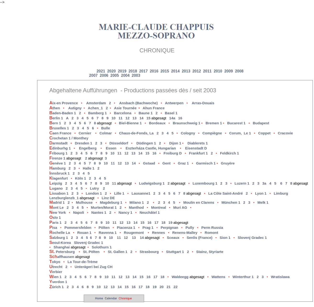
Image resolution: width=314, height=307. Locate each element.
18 (163, 222)
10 (114, 118)
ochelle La (59, 232)
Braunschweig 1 (186, 123)
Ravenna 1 (108, 232)
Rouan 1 (84, 232)
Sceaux (173, 238)
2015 (165, 71)
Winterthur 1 (243, 277)
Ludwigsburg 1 (152, 183)
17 (156, 222)
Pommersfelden (77, 227)
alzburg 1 (58, 238)
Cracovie (285, 133)
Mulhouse (84, 202)
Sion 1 (225, 238)
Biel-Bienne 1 (130, 123)
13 (135, 118)
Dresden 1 (83, 143)
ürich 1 (56, 287)
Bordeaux (157, 123)
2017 (144, 71)
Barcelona (122, 113)
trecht (55, 267)
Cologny (188, 133)
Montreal (158, 207)
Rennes (158, 232)
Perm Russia (212, 227)
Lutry (94, 188)
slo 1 (55, 217)
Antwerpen (174, 103)
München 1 (230, 202)
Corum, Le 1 (240, 133)
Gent (167, 163)
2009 (228, 71)
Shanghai (62, 247)
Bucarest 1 (236, 123)
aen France (60, 133)
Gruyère (228, 163)
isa (53, 227)
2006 (104, 75)
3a (264, 183)
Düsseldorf (118, 143)
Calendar (111, 298)
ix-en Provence (63, 103)
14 (142, 118)
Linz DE (108, 198)
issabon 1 (58, 193)
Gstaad (149, 163)
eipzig (55, 183)
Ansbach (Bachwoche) (138, 103)
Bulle (105, 128)
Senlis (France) (200, 238)
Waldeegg (180, 277)
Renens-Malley (184, 232)
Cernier (85, 133)
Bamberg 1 (97, 113)
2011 (207, 71)
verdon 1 (58, 282)
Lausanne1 (141, 193)
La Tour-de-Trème (82, 262)
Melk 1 (263, 202)
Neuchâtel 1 (150, 212)
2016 (154, 71)
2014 (175, 71)
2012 (196, 71)
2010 (218, 71)
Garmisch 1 (206, 163)
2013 (186, 71)
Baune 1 (145, 113)
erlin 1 (56, 118)
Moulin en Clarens (198, 202)
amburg (57, 168)
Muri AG (180, 207)
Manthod (136, 207)
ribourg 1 (58, 153)
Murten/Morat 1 (104, 207)
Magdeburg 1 (111, 202)
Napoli (78, 212)
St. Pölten (91, 252)
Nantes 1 (99, 212)
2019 (122, 71)
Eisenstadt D (196, 148)
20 (162, 287)
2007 (93, 75)
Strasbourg (149, 252)
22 (176, 287)
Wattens (218, 277)
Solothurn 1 (102, 247)
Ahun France (154, 108)
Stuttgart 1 (175, 252)
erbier (55, 272)
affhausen (61, 257)
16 (180, 118)
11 (120, 118)
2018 (133, 71)
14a (172, 118)
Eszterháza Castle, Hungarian (151, 148)
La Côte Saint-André (225, 193)
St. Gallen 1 (117, 252)
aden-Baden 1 (62, 113)
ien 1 (55, 277)
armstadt (62, 143)
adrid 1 (57, 202)
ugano (56, 188)
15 (148, 118)
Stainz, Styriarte (209, 252)
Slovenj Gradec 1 (252, 238)
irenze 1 (57, 158)
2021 (101, 71)
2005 (114, 75)
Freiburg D (173, 153)
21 (169, 287)
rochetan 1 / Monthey (68, 138)
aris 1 (55, 222)
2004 (125, 75)
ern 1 (55, 123)
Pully (189, 227)
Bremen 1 (214, 123)
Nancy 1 (125, 212)
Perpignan (169, 227)
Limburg (281, 193)
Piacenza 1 (126, 227)
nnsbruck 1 (59, 173)
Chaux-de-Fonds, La (136, 133)
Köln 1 (80, 178)
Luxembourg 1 (205, 183)
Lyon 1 (261, 193)
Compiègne (212, 133)
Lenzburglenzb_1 (64, 198)
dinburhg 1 (60, 148)
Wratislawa (280, 277)
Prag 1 (147, 227)
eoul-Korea (60, 243)
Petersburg (62, 252)
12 (127, 118)
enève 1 (57, 163)
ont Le (56, 207)
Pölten (104, 227)
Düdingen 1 (146, 143)
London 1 (94, 193)
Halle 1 (88, 168)
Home (99, 298)
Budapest (261, 123)
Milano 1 (136, 202)
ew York (57, 212)
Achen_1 (95, 108)
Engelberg (87, 148)
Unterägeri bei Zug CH (95, 267)
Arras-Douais (203, 103)
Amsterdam (96, 103)
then (54, 108)
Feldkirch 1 (229, 153)
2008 (239, 71)
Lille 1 (119, 193)
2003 (136, 75)
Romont (211, 232)
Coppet (264, 133)
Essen (111, 148)
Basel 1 (171, 113)
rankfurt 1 (198, 153)
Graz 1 (183, 163)
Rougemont (134, 232)
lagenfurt (58, 178)
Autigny (75, 108)
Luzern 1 (242, 183)
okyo (54, 262)
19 (170, 222)
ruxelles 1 (59, 128)
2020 (112, 71)
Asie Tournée (128, 108)
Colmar (106, 133)
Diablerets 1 (197, 143)
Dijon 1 (175, 143)
